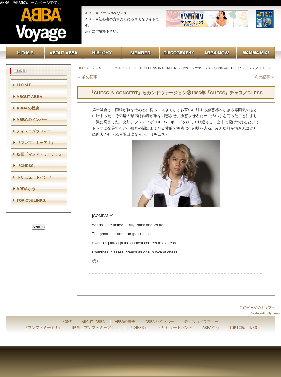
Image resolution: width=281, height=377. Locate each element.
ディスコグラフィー (34, 131)
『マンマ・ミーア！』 (36, 142)
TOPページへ (88, 68)
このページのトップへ (257, 307)
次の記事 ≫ (265, 77)
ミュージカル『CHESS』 (120, 68)
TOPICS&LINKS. (31, 200)
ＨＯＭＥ (24, 85)
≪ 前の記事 (87, 77)
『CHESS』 (27, 166)
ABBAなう (26, 189)
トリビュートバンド (34, 177)
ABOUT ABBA (29, 96)
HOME (67, 322)
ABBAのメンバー (32, 119)
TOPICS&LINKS (243, 328)
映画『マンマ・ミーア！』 (40, 154)
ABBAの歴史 (28, 108)
